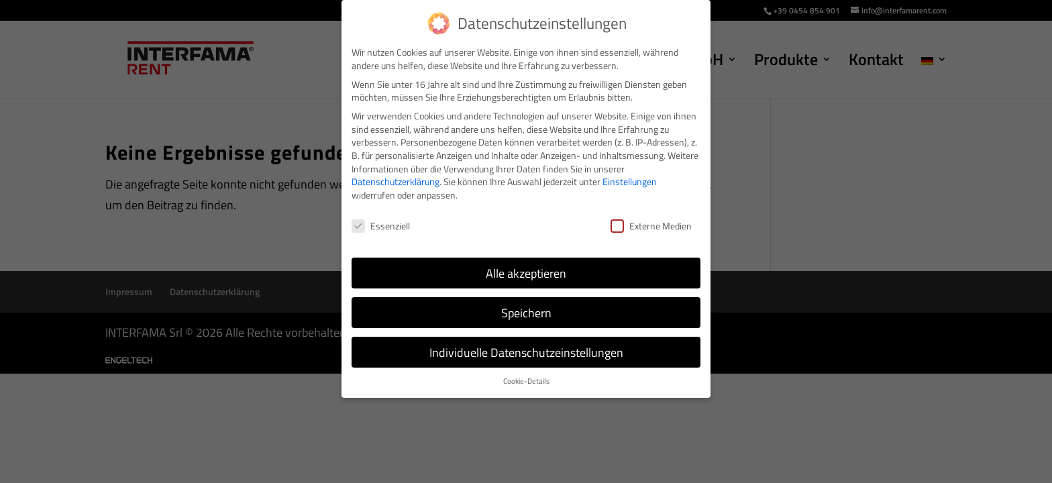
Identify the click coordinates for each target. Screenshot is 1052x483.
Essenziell (381, 225)
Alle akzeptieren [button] (526, 273)
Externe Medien (651, 225)
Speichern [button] (526, 313)
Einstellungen (629, 181)
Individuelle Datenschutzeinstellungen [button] (526, 352)
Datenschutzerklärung (395, 181)
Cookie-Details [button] (526, 381)
